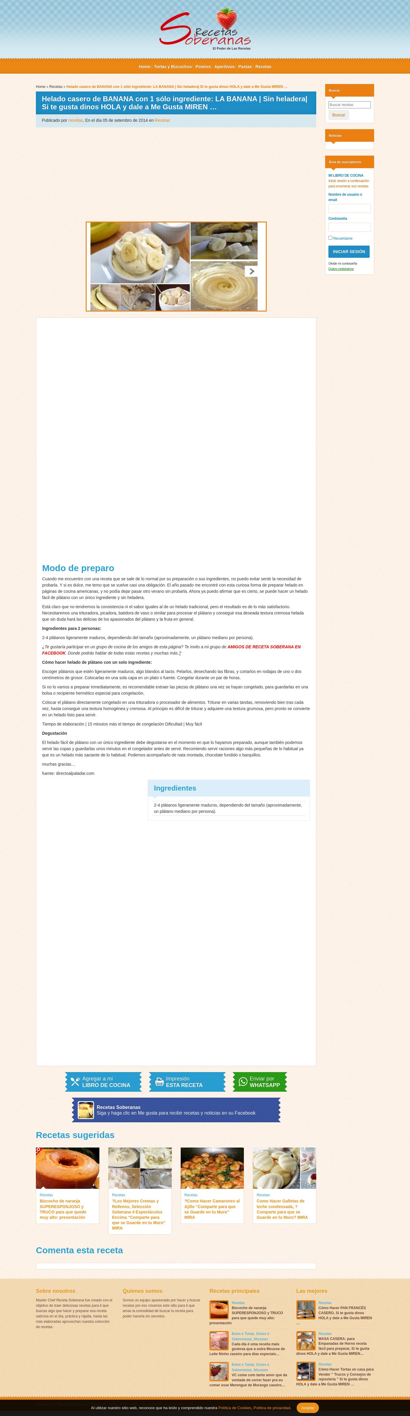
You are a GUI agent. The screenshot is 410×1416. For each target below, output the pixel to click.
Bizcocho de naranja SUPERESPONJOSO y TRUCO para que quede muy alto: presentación (63, 1209)
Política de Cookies (234, 1408)
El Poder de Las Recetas (205, 28)
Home (144, 66)
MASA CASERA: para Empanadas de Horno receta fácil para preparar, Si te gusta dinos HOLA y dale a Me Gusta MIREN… (332, 1346)
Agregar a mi (106, 1082)
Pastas (245, 66)
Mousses (261, 1339)
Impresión (184, 1082)
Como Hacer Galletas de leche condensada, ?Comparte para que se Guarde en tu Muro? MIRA (282, 1209)
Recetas (263, 66)
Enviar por (265, 1082)
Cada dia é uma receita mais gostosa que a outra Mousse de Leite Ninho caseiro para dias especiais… (247, 1349)
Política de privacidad (271, 1408)
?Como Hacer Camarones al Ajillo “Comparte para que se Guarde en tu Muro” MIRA (212, 1209)
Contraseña (337, 218)
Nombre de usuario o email (345, 197)
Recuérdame (340, 238)
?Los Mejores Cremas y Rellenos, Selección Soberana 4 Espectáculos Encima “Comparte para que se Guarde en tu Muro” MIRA (139, 1214)
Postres (203, 66)
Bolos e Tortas (243, 1334)
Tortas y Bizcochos (173, 66)
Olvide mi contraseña (342, 263)
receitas (76, 120)
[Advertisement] (176, 174)
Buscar (338, 115)
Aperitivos (224, 66)
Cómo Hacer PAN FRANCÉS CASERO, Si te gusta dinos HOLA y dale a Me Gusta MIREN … (334, 1315)
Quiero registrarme (341, 269)
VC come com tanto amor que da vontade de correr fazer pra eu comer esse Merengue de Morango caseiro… (248, 1380)
